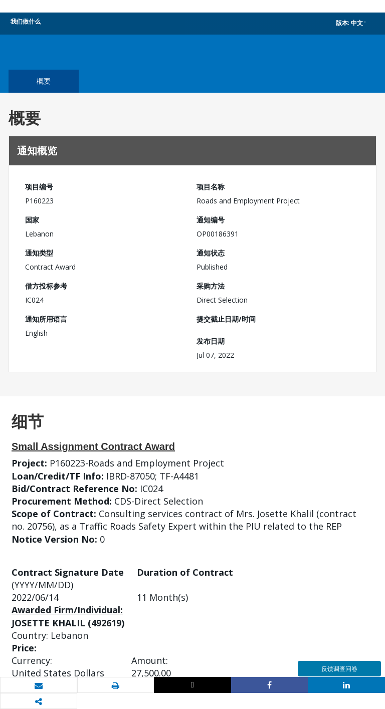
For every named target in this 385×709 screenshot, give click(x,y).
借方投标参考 (46, 286)
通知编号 (211, 219)
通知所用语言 (46, 319)
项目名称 (211, 186)
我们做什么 (26, 21)
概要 (44, 81)
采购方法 (211, 286)
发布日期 (211, 341)
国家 (32, 219)
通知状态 (211, 253)
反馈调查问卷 (339, 668)
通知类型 (39, 253)
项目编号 (39, 186)
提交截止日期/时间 (226, 319)
